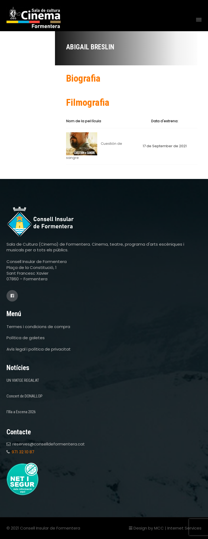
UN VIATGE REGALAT (22, 380)
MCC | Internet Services (178, 528)
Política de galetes (25, 338)
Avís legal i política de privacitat (38, 349)
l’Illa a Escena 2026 (21, 411)
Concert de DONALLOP (24, 396)
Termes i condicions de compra (38, 326)
